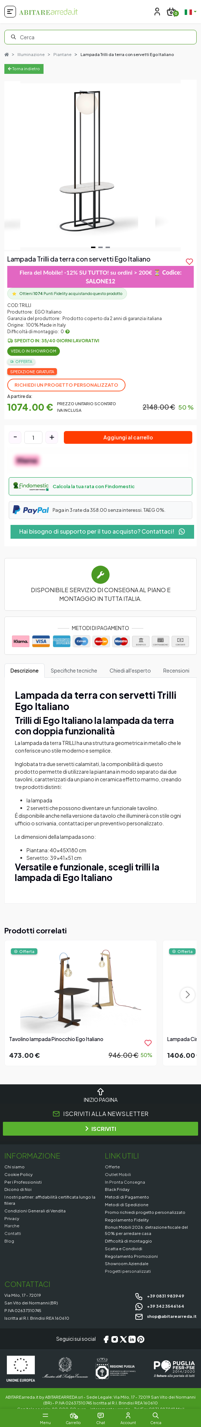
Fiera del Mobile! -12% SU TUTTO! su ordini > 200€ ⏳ (101, 276)
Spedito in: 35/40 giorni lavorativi (56, 340)
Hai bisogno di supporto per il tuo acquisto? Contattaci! (102, 531)
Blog (9, 1240)
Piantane (62, 54)
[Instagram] (114, 1339)
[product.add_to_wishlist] (189, 261)
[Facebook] (106, 1339)
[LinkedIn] (132, 1339)
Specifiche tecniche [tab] (74, 670)
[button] (100, 486)
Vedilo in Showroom (33, 351)
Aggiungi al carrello (128, 437)
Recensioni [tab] (176, 670)
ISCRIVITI (100, 1128)
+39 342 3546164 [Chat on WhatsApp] (159, 1305)
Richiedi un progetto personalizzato (66, 385)
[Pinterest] (140, 1339)
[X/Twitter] (123, 1339)
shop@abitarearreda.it (166, 1316)
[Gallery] (100, 166)
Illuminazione (31, 54)
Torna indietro (24, 68)
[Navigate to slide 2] (100, 247)
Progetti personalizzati (128, 1270)
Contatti (12, 1233)
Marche (11, 1225)
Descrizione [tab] (24, 670)
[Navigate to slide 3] (107, 247)
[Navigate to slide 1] (93, 247)
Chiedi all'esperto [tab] (130, 670)
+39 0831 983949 (159, 1295)
